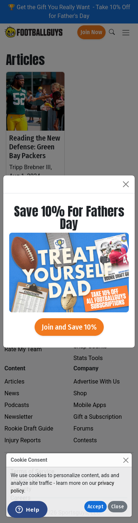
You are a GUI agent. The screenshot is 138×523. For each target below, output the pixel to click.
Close (117, 507)
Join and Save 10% (69, 327)
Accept (95, 507)
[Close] (126, 460)
